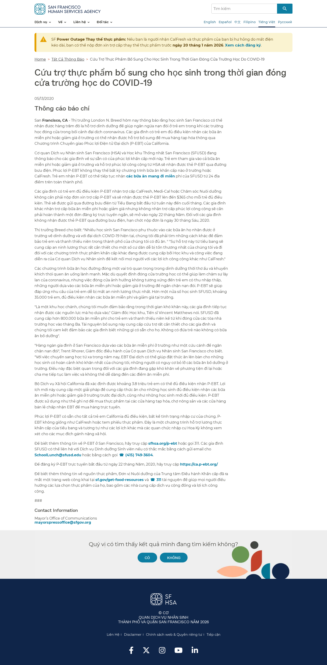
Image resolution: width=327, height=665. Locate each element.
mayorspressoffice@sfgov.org (63, 522)
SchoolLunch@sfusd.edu (58, 455)
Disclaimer (132, 635)
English (210, 22)
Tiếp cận (213, 635)
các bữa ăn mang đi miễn (150, 176)
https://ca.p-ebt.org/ (199, 464)
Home (40, 59)
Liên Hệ (113, 635)
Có (147, 557)
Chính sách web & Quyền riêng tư (174, 635)
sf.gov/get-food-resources (119, 480)
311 (158, 480)
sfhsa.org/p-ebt (162, 443)
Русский (285, 22)
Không (174, 557)
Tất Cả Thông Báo (68, 59)
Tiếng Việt (266, 22)
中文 (237, 22)
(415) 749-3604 (139, 455)
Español (225, 22)
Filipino (249, 22)
